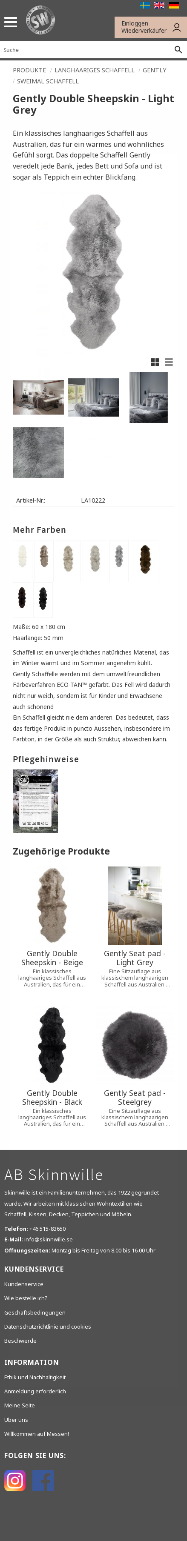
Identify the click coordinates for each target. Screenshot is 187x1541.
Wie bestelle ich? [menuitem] (25, 1298)
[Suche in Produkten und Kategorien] (85, 49)
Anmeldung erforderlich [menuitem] (35, 1391)
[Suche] (178, 49)
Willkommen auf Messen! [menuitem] (36, 1434)
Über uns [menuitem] (16, 1420)
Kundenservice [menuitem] (23, 1284)
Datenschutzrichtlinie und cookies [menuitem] (47, 1326)
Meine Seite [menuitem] (19, 1405)
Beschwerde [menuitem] (20, 1340)
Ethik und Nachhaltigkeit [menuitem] (35, 1377)
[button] (7, 22)
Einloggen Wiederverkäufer (144, 26)
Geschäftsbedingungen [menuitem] (35, 1312)
